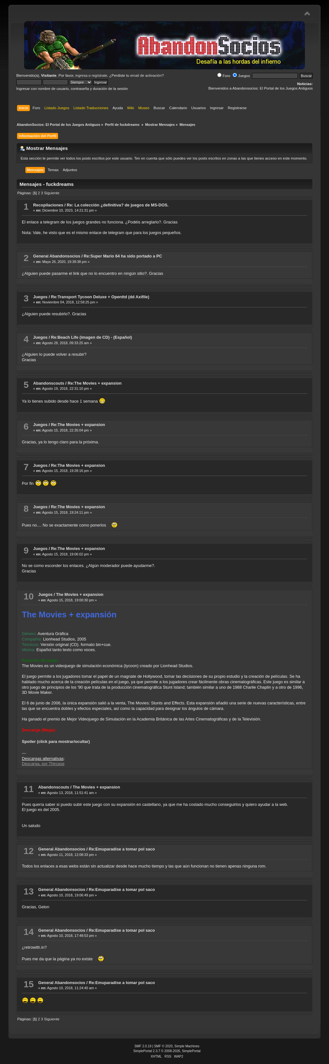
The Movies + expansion (80, 594)
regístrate (99, 75)
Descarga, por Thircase (43, 763)
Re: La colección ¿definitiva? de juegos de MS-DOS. (118, 205)
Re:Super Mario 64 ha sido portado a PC (123, 256)
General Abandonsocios (56, 256)
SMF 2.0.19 (143, 1046)
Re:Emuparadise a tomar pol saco (122, 849)
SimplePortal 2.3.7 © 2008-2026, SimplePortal (167, 1051)
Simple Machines (186, 1046)
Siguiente (51, 193)
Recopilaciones (48, 205)
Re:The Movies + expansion (95, 383)
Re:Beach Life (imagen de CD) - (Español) (91, 337)
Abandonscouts (48, 383)
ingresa (81, 75)
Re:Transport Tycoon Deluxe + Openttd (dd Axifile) (100, 296)
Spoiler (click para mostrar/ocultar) (56, 741)
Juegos (241, 76)
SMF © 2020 (163, 1046)
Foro (223, 76)
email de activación (146, 75)
